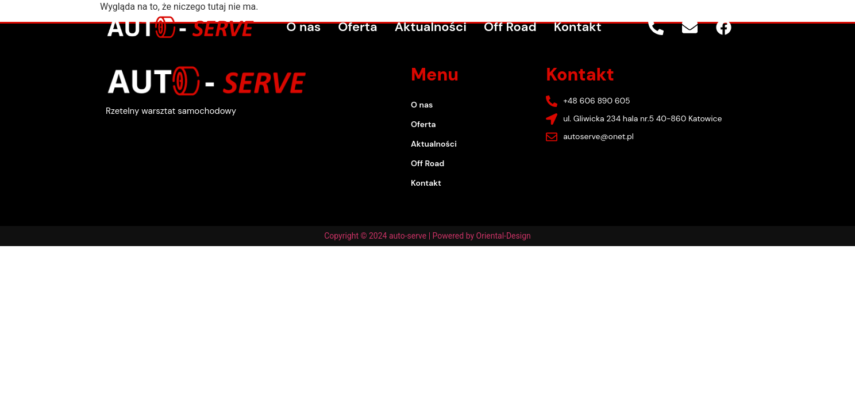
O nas (303, 26)
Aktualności (431, 26)
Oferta (357, 26)
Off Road (510, 26)
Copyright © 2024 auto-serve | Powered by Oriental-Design (427, 235)
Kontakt (578, 26)
